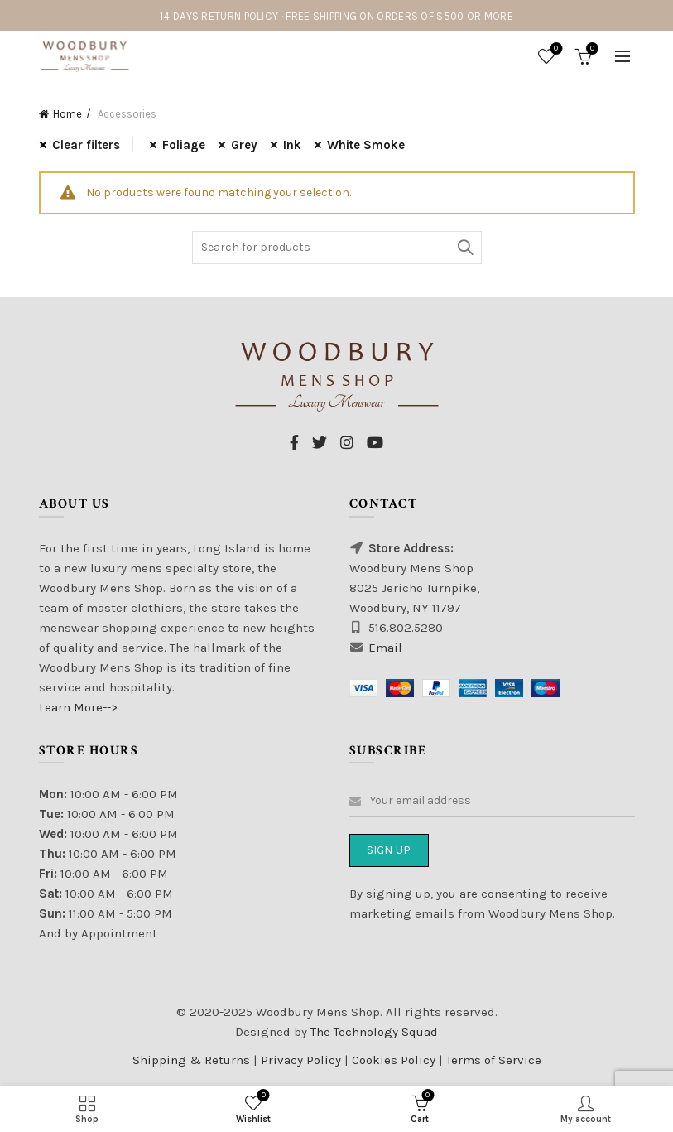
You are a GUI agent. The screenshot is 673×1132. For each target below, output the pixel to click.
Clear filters (86, 144)
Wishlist (554, 49)
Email (385, 647)
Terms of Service (493, 1060)
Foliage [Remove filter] (183, 144)
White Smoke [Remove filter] (366, 144)
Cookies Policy (395, 1060)
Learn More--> (78, 707)
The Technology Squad (372, 1031)
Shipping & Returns (191, 1060)
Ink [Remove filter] (292, 144)
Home (67, 114)
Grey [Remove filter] (244, 144)
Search (465, 247)
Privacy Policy (302, 1060)
